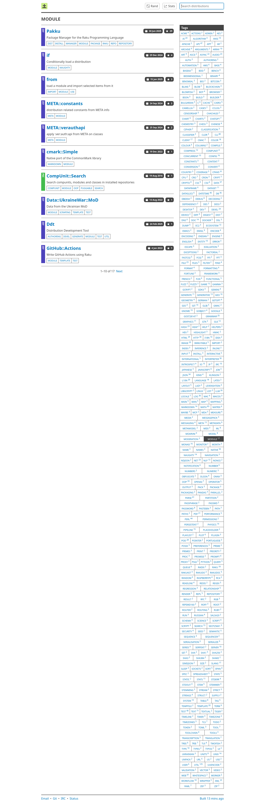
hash (185, 327)
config (214, 156)
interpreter (213, 359)
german (203, 300)
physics (213, 524)
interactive (214, 353)
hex (185, 332)
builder (215, 97)
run (185, 615)
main (185, 401)
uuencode (214, 764)
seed (201, 631)
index (186, 348)
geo (218, 295)
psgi (195, 562)
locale (186, 396)
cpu (185, 177)
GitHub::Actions (64, 248)
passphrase (191, 503)
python (206, 562)
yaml (187, 786)
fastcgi (187, 257)
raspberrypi (204, 578)
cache (207, 102)
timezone (215, 716)
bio (202, 81)
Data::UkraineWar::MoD (72, 200)
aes (219, 33)
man (195, 401)
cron (205, 177)
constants (191, 161)
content (213, 161)
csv (207, 182)
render (187, 594)
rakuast (186, 572)
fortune (190, 273)
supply (216, 695)
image (186, 343)
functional (214, 279)
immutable (201, 343)
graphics (189, 321)
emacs (186, 231)
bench (215, 70)
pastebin (205, 508)
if (48, 55)
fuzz (184, 284)
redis (203, 583)
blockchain (214, 86)
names (200, 449)
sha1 (204, 652)
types (197, 748)
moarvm (191, 433)
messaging (188, 423)
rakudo (201, 572)
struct (202, 695)
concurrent (192, 156)
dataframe (191, 188)
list (210, 391)
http (197, 337)
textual (206, 711)
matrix (217, 407)
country (187, 172)
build (200, 97)
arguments (202, 49)
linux (201, 391)
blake (186, 86)
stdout (187, 684)
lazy (198, 385)
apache (187, 44)
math (204, 407)
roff (204, 604)
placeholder (211, 530)
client (187, 140)
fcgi (200, 257)
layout (186, 385)
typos (209, 748)
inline (217, 348)
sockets (197, 668)
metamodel (190, 428)
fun (199, 279)
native (216, 449)
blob (198, 86)
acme (185, 33)
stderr (216, 679)
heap (195, 327)
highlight (200, 332)
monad (186, 444)
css (198, 182)
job (218, 369)
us (209, 759)
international (191, 359)
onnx (217, 476)
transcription (191, 738)
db (219, 193)
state (217, 674)
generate (77, 236)
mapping (216, 401)
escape (189, 247)
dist (50, 43)
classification (210, 129)
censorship (191, 113)
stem (201, 684)
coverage (202, 172)
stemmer (215, 684)
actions (196, 33)
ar (219, 44)
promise (200, 556)
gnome (187, 311)
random (187, 578)
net (197, 460)
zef (203, 786)
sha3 (186, 658)
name (186, 449)
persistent (191, 524)
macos (217, 396)
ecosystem (213, 225)
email (201, 231)
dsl (219, 220)
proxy (185, 562)
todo (217, 722)
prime (217, 546)
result (188, 599)
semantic (215, 631)
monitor (202, 444)
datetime (205, 193)
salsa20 (215, 615)
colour (186, 145)
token (187, 727)
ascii (193, 54)
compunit (54, 188)
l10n (186, 380)
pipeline (189, 530)
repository (125, 43)
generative (205, 295)
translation (213, 738)
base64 (187, 70)
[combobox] (202, 6)
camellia (188, 108)
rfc (203, 599)
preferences (201, 546)
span (218, 668)
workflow (189, 780)
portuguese (214, 540)
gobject (201, 311)
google (216, 311)
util (107, 236)
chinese (216, 124)
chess (203, 124)
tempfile (187, 706)
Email (45, 798)
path (218, 508)
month (217, 444)
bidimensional (192, 76)
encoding (188, 236)
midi (207, 428)
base (217, 65)
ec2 (198, 225)
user (185, 764)
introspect (188, 364)
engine (217, 236)
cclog (216, 108)
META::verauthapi (66, 127)
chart (186, 118)
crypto (187, 182)
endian (203, 236)
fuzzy (194, 284)
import (52, 91)
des (206, 204)
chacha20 (213, 113)
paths (186, 514)
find (218, 263)
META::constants (65, 103)
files (195, 263)
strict (217, 690)
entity (203, 241)
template (78, 212)
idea (218, 337)
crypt (217, 177)
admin (209, 33)
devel (66, 236)
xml (218, 780)
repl (199, 594)
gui (217, 321)
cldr (205, 134)
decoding (215, 198)
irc (219, 364)
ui (220, 748)
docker (207, 220)
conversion (191, 166)
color (216, 140)
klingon (215, 375)
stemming (188, 690)
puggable (86, 188)
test (88, 212)
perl (188, 519)
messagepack (210, 417)
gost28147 (191, 316)
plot (202, 535)
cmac (202, 140)
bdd (202, 70)
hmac (217, 332)
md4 (205, 412)
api (199, 44)
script (216, 620)
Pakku (53, 31)
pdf (197, 514)
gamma (217, 284)
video (217, 770)
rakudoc (216, 572)
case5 (203, 108)
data (218, 182)
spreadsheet (201, 674)
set (184, 652)
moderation (192, 439)
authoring (54, 236)
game (205, 284)
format (189, 268)
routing (203, 610)
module (83, 43)
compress (191, 150)
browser (215, 92)
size (203, 663)
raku (105, 43)
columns (201, 145)
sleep (185, 668)
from (52, 79)
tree (184, 743)
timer (201, 716)
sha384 (201, 658)
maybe (185, 412)
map (204, 401)
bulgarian (188, 102)
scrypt (186, 626)
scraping (65, 212)
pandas (203, 492)
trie (195, 743)
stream (204, 690)
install (59, 43)
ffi (209, 257)
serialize (214, 642)
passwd (214, 503)
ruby (217, 610)
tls (204, 722)
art (184, 54)
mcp (195, 412)
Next (119, 271)
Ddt (50, 224)
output (187, 487)
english (187, 241)
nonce (217, 460)
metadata (216, 423)
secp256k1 (215, 626)
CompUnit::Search (66, 176)
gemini (216, 289)
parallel (216, 492)
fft (219, 257)
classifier (189, 134)
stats (201, 679)
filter (207, 263)
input (185, 353)
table (204, 700)
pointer (197, 540)
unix (217, 754)
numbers (191, 471)
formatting (211, 268)
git (195, 305)
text (195, 711)
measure (216, 412)
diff (197, 215)
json (186, 375)
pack (201, 487)
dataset (213, 188)
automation (190, 65)
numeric (213, 471)
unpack (187, 759)
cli (218, 134)
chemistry (188, 124)
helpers (217, 327)
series (186, 647)
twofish (216, 743)
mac (207, 396)
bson (186, 97)
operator (215, 481)
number (214, 465)
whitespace (199, 775)
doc (195, 220)
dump (186, 225)
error (217, 241)
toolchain (192, 732)
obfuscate (189, 476)
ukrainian (189, 754)
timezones (190, 722)
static (187, 679)
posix (186, 546)
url (199, 759)
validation (189, 770)
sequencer (212, 636)
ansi (217, 38)
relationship (212, 588)
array (217, 49)
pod (185, 540)
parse (189, 498)
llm (218, 391)
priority (215, 551)
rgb (217, 599)
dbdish (187, 198)
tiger (218, 711)
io (202, 364)
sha (194, 652)
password (188, 508)
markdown (54, 164)
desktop (188, 209)
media (188, 417)
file (184, 263)
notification (192, 465)
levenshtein (214, 385)
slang (216, 663)
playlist (187, 535)
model (213, 433)
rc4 (219, 578)
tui (204, 743)
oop (76, 188)
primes (187, 551)
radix (202, 567)
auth (189, 60)
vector (205, 770)
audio (217, 54)
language (202, 380)
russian (199, 615)
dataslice (188, 193)
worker (216, 775)
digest (207, 215)
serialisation (192, 642)
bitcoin (216, 81)
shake (216, 658)
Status (74, 798)
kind (199, 375)
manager (71, 43)
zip (216, 786)
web (185, 775)
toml (202, 727)
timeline (187, 716)
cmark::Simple (62, 152)
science (202, 620)
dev (203, 209)
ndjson (186, 460)
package (95, 43)
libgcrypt (187, 391)
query (218, 562)
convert (214, 166)
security (187, 631)
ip (210, 364)
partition (211, 498)
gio (185, 305)
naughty (65, 67)
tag (217, 700)
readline (188, 583)
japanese (188, 369)
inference (201, 348)
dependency (190, 204)
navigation (212, 455)
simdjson (188, 663)
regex (217, 583)
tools (214, 732)
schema (187, 620)
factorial (213, 252)
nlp (206, 460)
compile (216, 145)
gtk (205, 321)
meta (51, 115)
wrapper (206, 780)
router (187, 610)
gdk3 (202, 289)
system (188, 700)
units (204, 754)
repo (113, 43)
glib (206, 305)
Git (55, 798)
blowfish (188, 92)
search (99, 188)
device (185, 215)
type (185, 748)
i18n (208, 337)
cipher (188, 129)
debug (200, 198)
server (216, 647)
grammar (213, 316)
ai (185, 38)
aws (206, 65)
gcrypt (187, 289)
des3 (217, 204)
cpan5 (217, 172)
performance (213, 514)
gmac (217, 305)
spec (185, 674)
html (185, 337)
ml (218, 428)
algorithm (200, 38)
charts (200, 118)
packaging (188, 492)
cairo (218, 102)
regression (190, 588)
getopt (217, 300)
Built (212, 798)
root (217, 604)
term (218, 706)
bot (202, 92)
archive (186, 49)
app (210, 44)
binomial (188, 81)
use (72, 91)
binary (215, 76)
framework (211, 273)
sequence (190, 636)
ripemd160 (189, 604)
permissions (211, 519)
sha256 (217, 652)
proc (186, 556)
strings (187, 695)
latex (217, 380)
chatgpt (215, 118)
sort (209, 668)
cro (195, 177)
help (205, 327)
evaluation (211, 247)
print (201, 551)
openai (199, 481)
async (204, 54)
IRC (63, 798)
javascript (204, 369)
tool (216, 727)
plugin (216, 535)
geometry (188, 300)
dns (184, 220)
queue (187, 567)
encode (216, 231)
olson (204, 476)
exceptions (191, 252)
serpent (200, 647)
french (187, 279)
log (197, 396)
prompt (216, 556)
